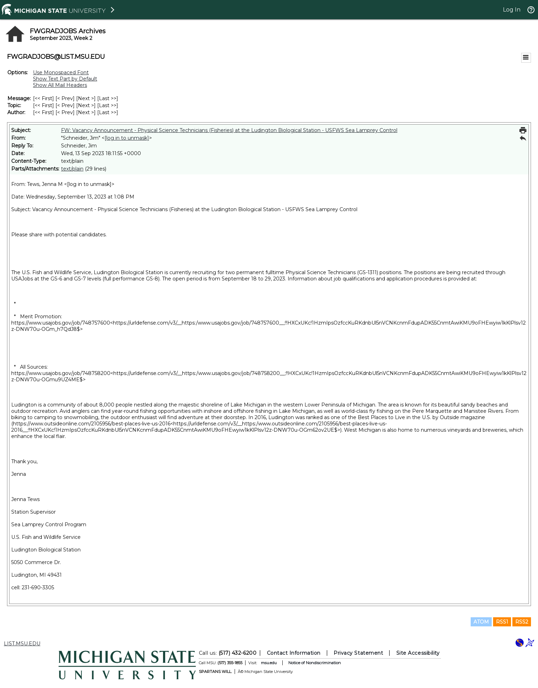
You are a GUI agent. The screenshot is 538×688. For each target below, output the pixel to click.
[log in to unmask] (127, 138)
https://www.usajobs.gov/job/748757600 (60, 323)
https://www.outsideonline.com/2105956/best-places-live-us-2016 (91, 424)
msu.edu (269, 662)
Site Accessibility (418, 653)
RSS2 (521, 622)
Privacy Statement (358, 653)
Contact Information (294, 653)
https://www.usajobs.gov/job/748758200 (60, 373)
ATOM (481, 622)
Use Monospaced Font (61, 72)
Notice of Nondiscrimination (314, 662)
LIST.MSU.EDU (22, 643)
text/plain (72, 169)
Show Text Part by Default (65, 79)
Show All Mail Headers (60, 85)
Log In (511, 9)
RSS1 (502, 622)
